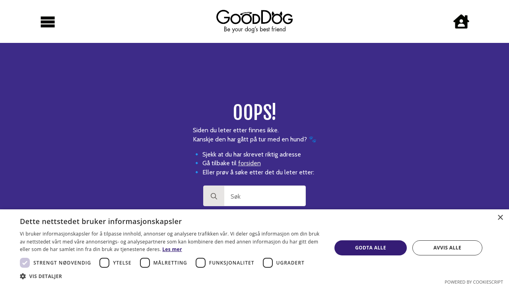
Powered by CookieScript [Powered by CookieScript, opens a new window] (474, 282)
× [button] (500, 218)
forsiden (249, 163)
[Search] (214, 196)
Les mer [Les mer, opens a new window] (172, 249)
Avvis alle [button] (447, 247)
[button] (171, 276)
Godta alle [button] (370, 247)
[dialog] (254, 247)
